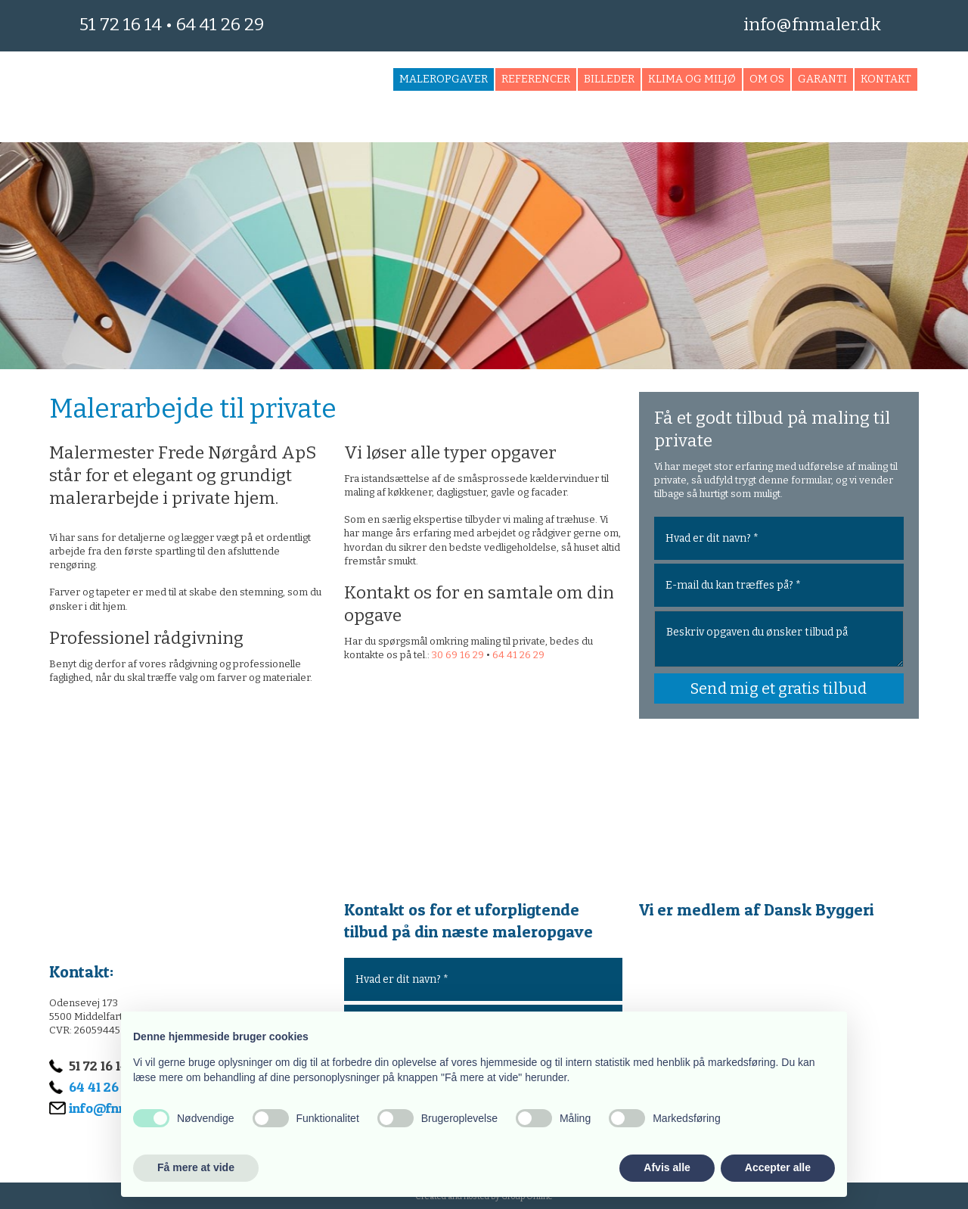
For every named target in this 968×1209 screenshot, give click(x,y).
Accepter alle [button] (778, 1167)
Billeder (609, 79)
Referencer (535, 79)
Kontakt (886, 79)
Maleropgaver (443, 79)
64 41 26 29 (220, 24)
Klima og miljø (692, 79)
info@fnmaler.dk (812, 24)
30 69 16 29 (458, 654)
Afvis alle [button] (667, 1167)
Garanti (822, 79)
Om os (766, 79)
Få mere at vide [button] (195, 1167)
